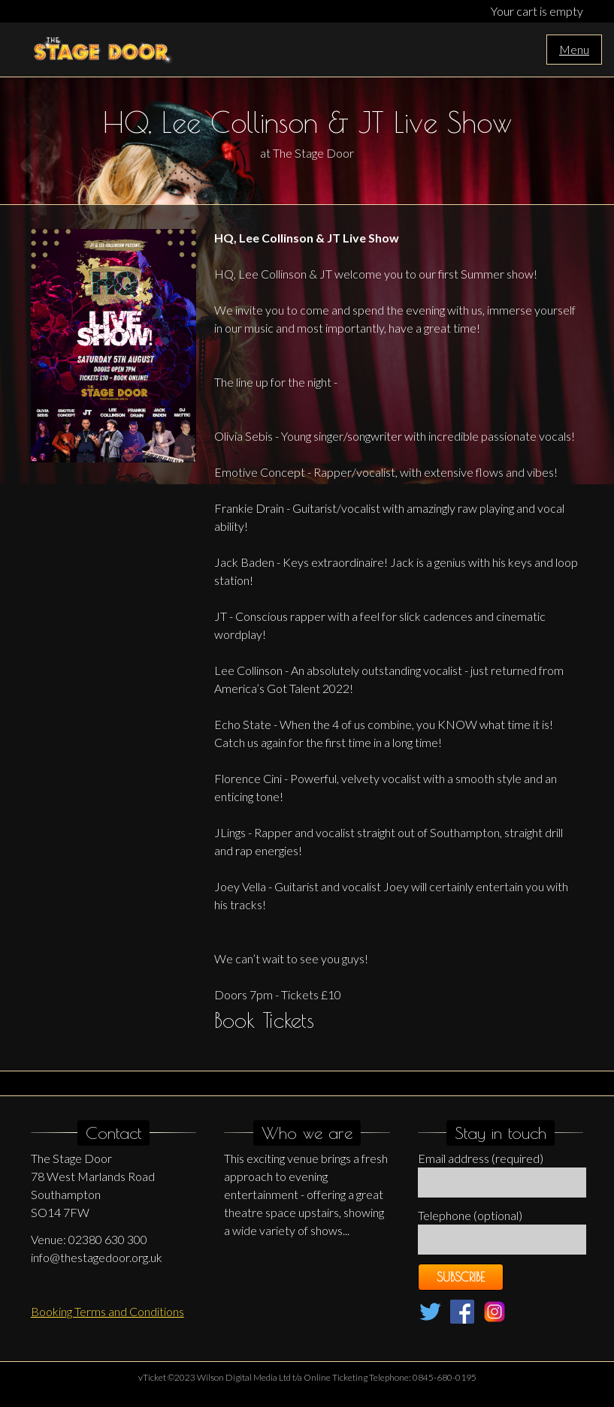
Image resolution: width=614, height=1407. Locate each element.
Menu (574, 49)
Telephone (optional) (470, 1215)
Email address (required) (480, 1158)
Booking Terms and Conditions (107, 1311)
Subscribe (461, 1277)
